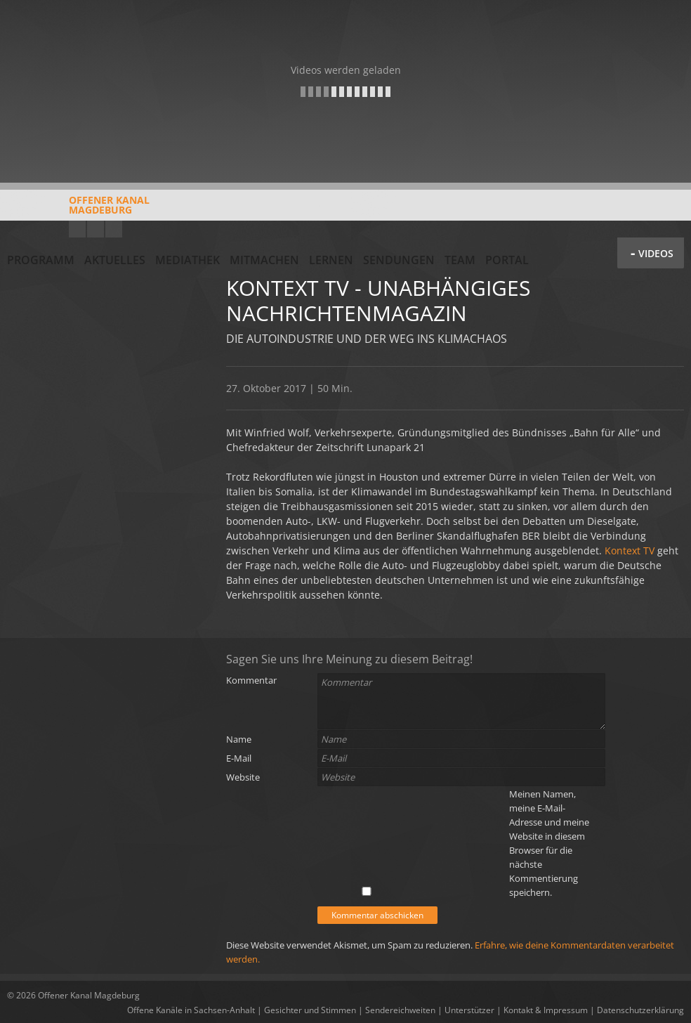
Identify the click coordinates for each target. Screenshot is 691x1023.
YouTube (77, 229)
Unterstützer (469, 1010)
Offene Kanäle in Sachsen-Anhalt (191, 1010)
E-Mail (238, 758)
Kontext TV (629, 550)
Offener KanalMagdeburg (78, 210)
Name (238, 739)
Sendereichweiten (400, 1010)
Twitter (113, 229)
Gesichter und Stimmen (310, 1010)
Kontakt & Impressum (546, 1010)
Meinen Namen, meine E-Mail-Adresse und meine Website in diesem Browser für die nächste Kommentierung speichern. (549, 843)
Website (243, 777)
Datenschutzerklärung (640, 1010)
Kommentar (251, 680)
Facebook (95, 229)
